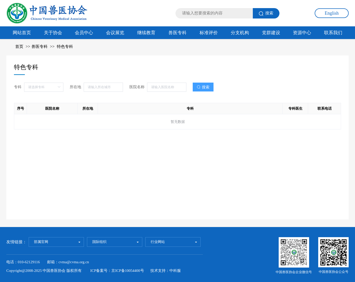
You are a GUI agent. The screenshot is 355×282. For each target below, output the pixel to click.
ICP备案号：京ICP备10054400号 (117, 271)
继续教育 (146, 32)
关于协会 (53, 32)
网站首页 (22, 32)
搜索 (266, 13)
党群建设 (271, 32)
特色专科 (65, 46)
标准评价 (209, 32)
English (332, 13)
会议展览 (115, 32)
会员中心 (84, 32)
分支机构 (240, 32)
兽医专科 (177, 32)
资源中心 (302, 32)
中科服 (175, 271)
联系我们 (333, 32)
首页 (19, 46)
